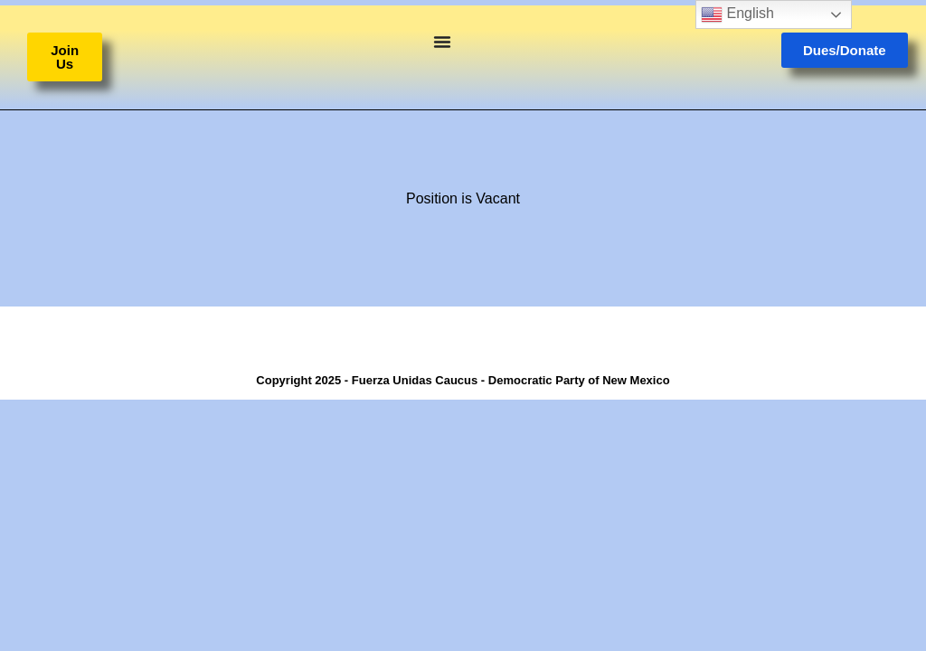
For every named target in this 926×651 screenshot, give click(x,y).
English (737, 14)
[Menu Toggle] (442, 42)
